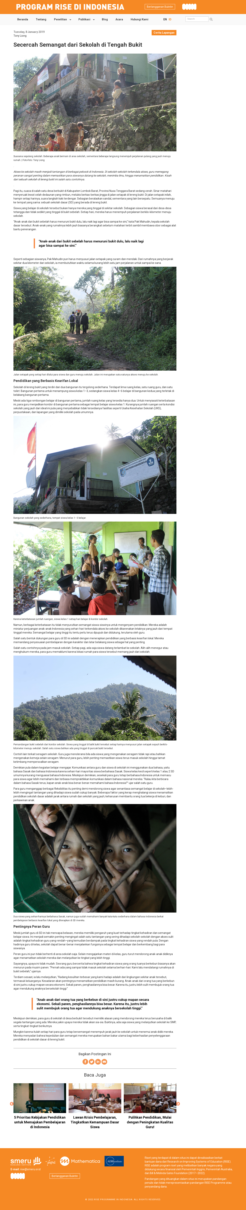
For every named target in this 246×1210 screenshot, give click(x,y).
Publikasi (84, 19)
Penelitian (60, 19)
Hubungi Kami (139, 19)
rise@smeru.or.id (30, 1169)
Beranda (22, 19)
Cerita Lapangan (164, 32)
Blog (105, 19)
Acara (119, 19)
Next (178, 1104)
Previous (12, 1104)
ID (170, 19)
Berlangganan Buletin (160, 6)
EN (165, 19)
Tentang (41, 19)
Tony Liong (20, 35)
